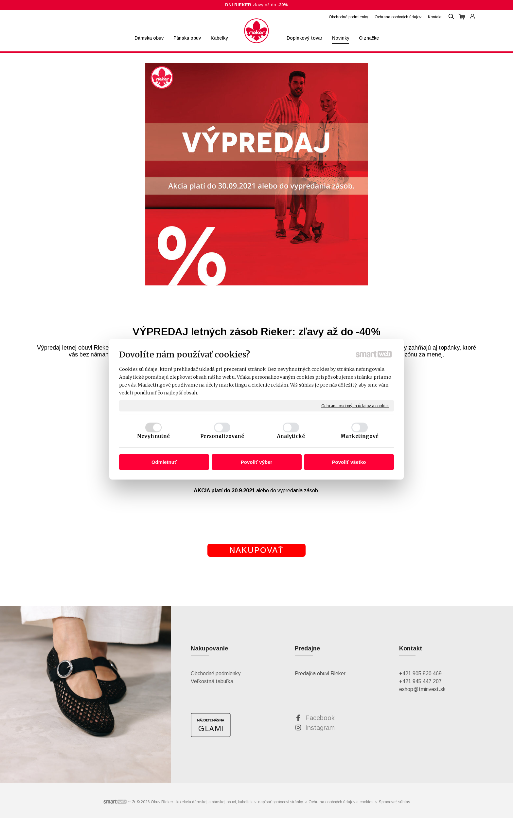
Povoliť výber (256, 462)
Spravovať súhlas (394, 802)
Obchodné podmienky (215, 673)
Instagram (320, 727)
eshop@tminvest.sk (422, 689)
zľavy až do (256, 4)
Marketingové (359, 436)
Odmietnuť (164, 462)
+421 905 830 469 (420, 673)
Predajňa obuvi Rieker (320, 673)
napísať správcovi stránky (280, 802)
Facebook (320, 717)
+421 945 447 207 (420, 681)
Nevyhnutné (153, 436)
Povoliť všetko (349, 462)
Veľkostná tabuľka (212, 681)
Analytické (291, 436)
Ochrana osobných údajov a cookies (355, 405)
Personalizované (222, 436)
